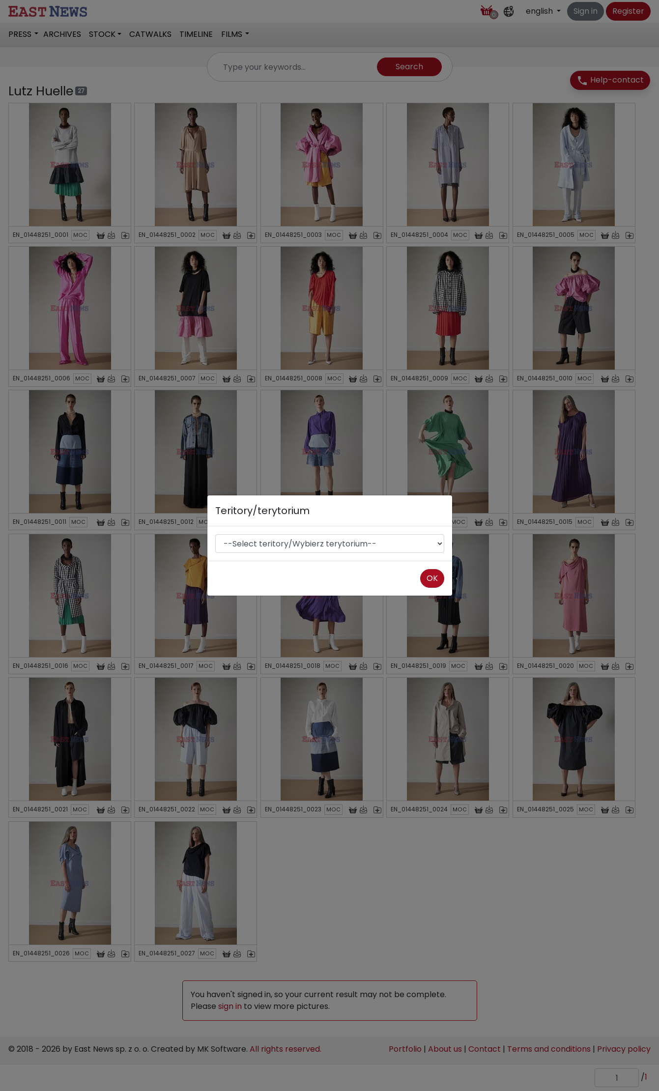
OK (432, 578)
